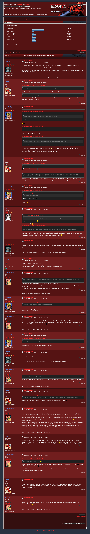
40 (15, 52)
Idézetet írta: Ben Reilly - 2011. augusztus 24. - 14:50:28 (33, 85)
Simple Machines (51, 530)
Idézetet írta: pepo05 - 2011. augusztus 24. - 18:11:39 (33, 276)
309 (19, 52)
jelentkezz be (19, 4)
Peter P (7, 259)
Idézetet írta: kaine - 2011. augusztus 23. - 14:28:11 (32, 212)
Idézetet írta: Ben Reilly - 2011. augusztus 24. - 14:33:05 (33, 225)
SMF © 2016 (44, 530)
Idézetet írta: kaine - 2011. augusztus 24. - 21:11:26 (32, 458)
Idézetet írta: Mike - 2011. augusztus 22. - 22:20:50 (33, 215)
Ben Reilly (8, 107)
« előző (78, 50)
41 (16, 52)
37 (10, 52)
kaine (7, 81)
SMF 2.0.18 (39, 530)
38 (11, 52)
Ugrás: (62, 523)
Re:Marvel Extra (28, 60)
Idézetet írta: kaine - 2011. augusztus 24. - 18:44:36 (32, 111)
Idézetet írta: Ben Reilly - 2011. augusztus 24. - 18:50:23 (33, 163)
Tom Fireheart (9, 272)
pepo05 (7, 61)
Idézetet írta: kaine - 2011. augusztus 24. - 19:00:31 (32, 190)
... (9, 52)
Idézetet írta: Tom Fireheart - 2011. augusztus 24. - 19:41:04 (34, 302)
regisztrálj (27, 4)
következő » (83, 50)
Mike (6, 208)
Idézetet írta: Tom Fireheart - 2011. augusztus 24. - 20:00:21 (34, 338)
